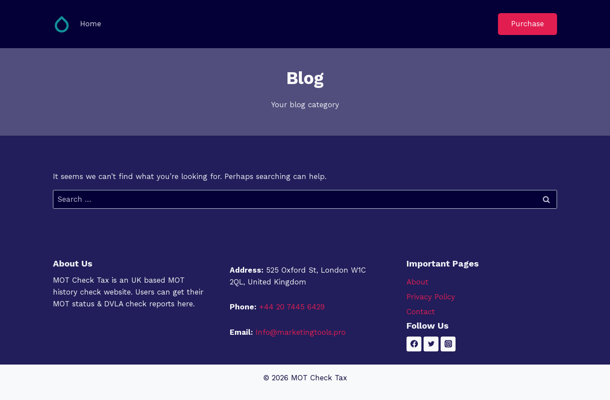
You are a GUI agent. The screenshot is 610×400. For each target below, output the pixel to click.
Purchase (527, 23)
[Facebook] (414, 344)
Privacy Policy (431, 296)
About (417, 281)
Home (90, 23)
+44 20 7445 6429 (292, 306)
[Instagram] (448, 344)
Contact (421, 311)
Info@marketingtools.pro (301, 332)
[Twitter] (431, 344)
